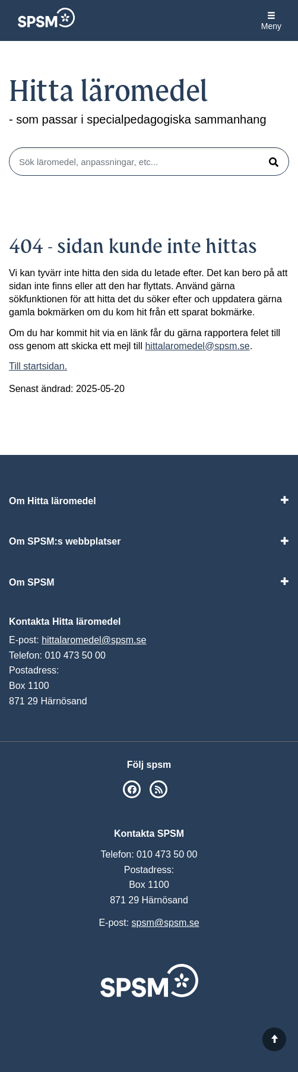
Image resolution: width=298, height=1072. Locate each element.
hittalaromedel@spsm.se (197, 346)
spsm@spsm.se (165, 923)
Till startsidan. (38, 366)
